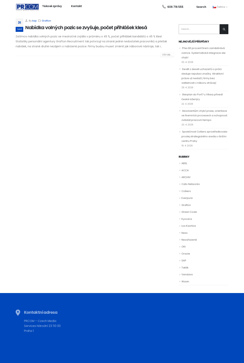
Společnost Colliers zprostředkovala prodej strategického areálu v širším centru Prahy (204, 136)
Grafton (46, 20)
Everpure (187, 198)
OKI (183, 246)
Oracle (185, 253)
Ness (184, 233)
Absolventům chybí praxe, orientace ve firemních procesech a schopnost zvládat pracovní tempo (204, 115)
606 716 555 (172, 7)
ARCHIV (186, 177)
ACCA (185, 170)
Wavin (185, 281)
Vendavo (187, 274)
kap (34, 20)
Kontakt (76, 6)
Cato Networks (190, 184)
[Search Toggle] (199, 6)
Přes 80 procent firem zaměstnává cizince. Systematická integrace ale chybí (203, 52)
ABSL (184, 163)
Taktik (185, 267)
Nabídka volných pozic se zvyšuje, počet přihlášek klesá (86, 27)
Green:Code (189, 212)
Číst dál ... (167, 54)
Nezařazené (189, 240)
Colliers (186, 191)
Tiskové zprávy (52, 6)
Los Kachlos (188, 226)
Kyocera (186, 219)
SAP (183, 260)
